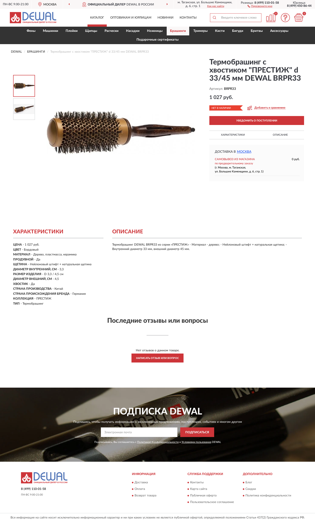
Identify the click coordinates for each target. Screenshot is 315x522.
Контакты (188, 17)
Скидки (250, 489)
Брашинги (178, 31)
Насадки (133, 31)
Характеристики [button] (233, 135)
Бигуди (237, 31)
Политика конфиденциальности (268, 495)
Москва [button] (244, 151)
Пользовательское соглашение (212, 502)
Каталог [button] (97, 17)
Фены (31, 31)
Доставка (141, 482)
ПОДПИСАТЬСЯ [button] (197, 432)
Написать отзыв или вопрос (157, 358)
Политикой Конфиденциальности (158, 442)
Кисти (220, 31)
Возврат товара (145, 495)
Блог (248, 482)
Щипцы (91, 31)
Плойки (72, 31)
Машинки (50, 31)
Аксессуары (279, 31)
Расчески (112, 31)
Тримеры (200, 31)
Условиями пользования (196, 442)
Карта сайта (198, 489)
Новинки (165, 17)
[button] (260, 6)
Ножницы (155, 31)
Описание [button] (280, 135)
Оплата (140, 489)
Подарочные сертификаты (157, 39)
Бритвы (257, 31)
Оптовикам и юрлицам (130, 17)
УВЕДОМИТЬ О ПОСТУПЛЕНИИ (256, 120)
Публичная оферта (203, 495)
